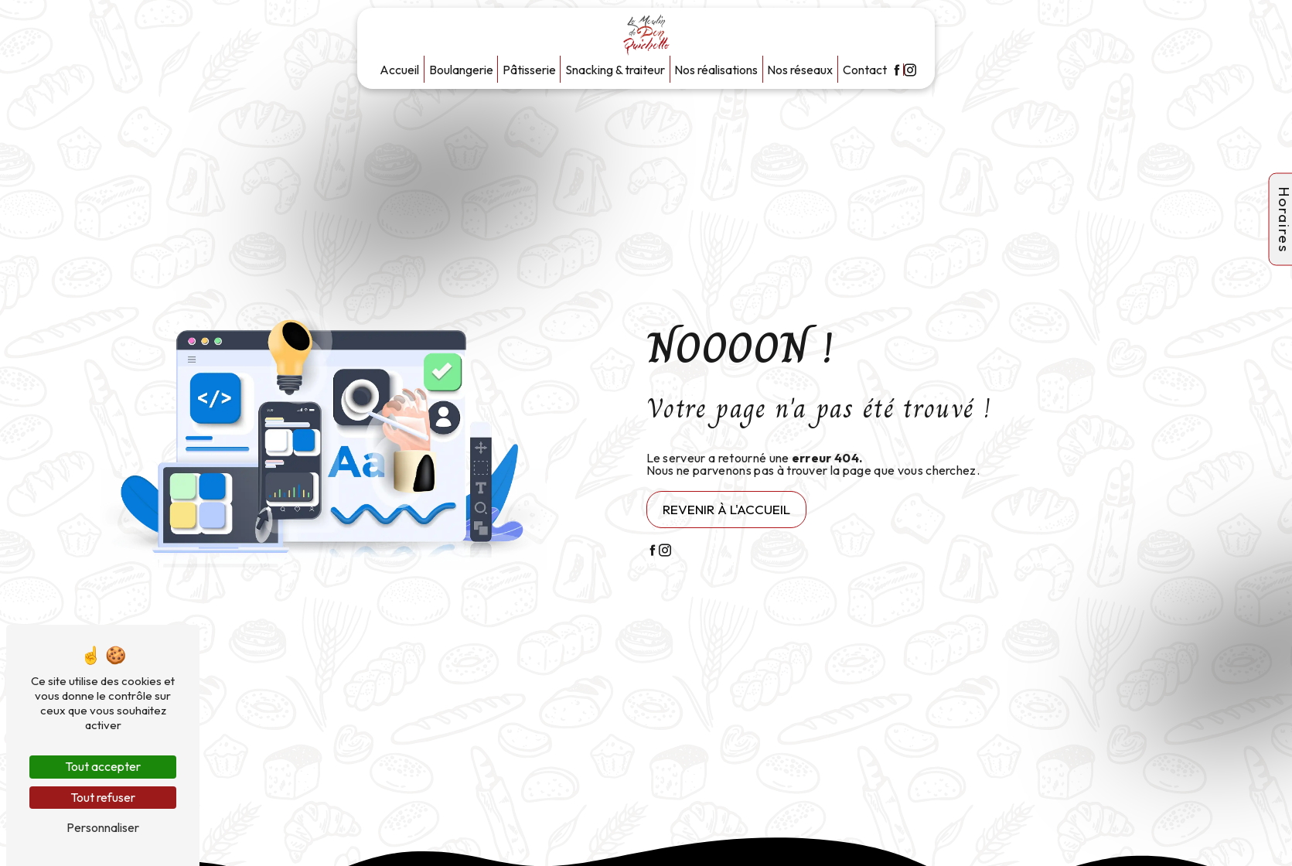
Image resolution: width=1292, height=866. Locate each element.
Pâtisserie (529, 69)
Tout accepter (103, 766)
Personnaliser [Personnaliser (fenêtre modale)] (102, 827)
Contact (865, 69)
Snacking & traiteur (615, 69)
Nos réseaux (800, 69)
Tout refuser (102, 797)
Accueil (399, 69)
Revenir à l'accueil (726, 509)
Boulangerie (461, 69)
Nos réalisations (716, 69)
